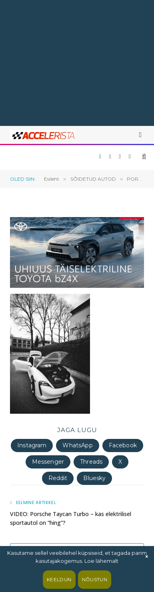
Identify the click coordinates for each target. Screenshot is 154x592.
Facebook (123, 445)
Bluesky (94, 478)
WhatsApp (77, 445)
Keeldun (59, 579)
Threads (91, 461)
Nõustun (95, 579)
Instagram (31, 445)
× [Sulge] (146, 556)
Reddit (58, 478)
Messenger (48, 461)
